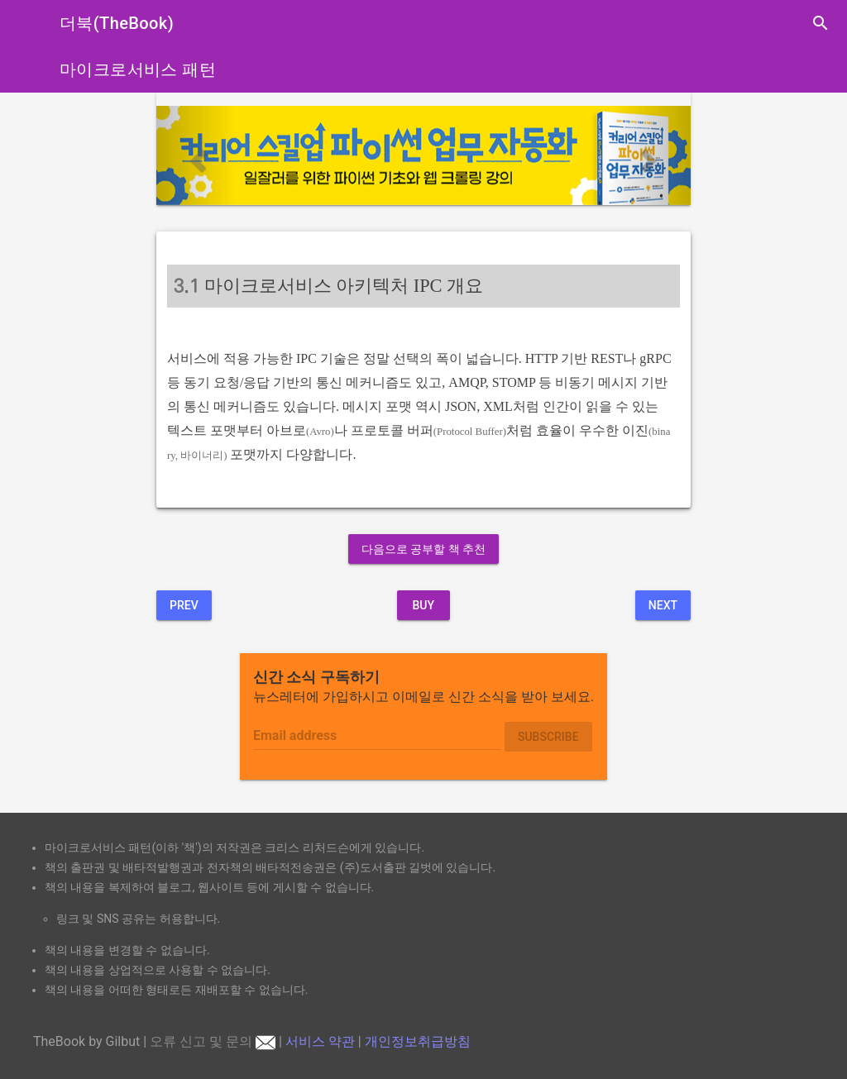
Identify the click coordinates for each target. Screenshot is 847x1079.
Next (662, 605)
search (820, 23)
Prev (184, 605)
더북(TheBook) (117, 23)
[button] (196, 155)
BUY (423, 605)
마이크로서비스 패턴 (138, 69)
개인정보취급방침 (418, 1041)
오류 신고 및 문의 (212, 1041)
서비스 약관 (320, 1041)
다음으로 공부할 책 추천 (423, 549)
